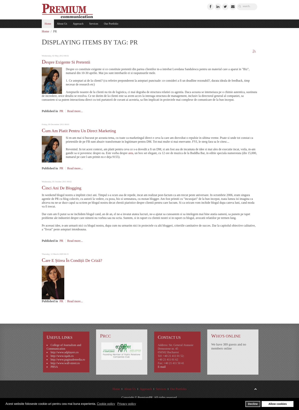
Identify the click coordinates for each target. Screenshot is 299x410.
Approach (78, 23)
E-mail (165, 364)
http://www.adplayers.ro (65, 352)
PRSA (57, 364)
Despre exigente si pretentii (66, 62)
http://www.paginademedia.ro (67, 358)
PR (61, 111)
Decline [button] (253, 403)
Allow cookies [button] (277, 403)
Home (48, 23)
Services (93, 23)
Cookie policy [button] (106, 403)
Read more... (75, 111)
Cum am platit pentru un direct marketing (79, 130)
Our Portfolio (111, 23)
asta (130, 153)
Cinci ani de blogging (61, 188)
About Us (62, 23)
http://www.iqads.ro (63, 355)
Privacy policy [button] (126, 403)
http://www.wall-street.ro (65, 361)
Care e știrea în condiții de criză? (72, 260)
